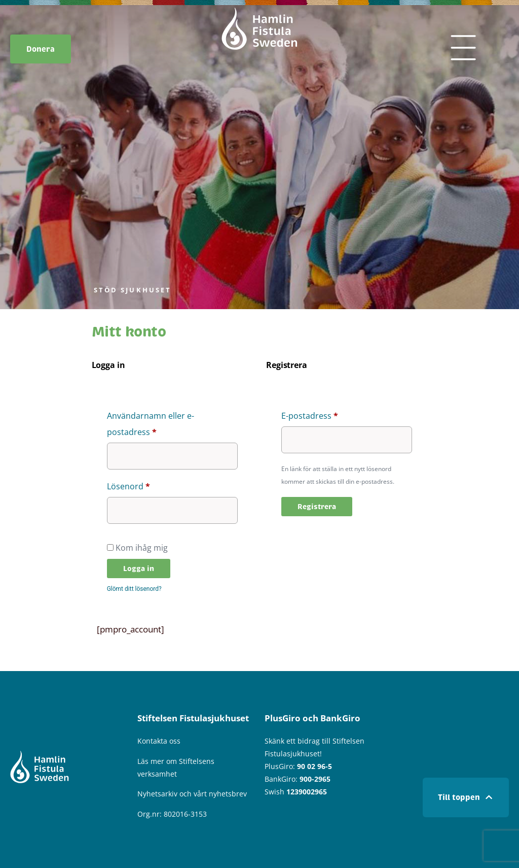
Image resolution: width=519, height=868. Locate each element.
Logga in (138, 568)
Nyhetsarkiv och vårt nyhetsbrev (192, 793)
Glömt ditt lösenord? (134, 588)
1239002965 (306, 791)
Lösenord (153, 485)
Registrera (317, 506)
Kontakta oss (158, 741)
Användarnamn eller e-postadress (156, 423)
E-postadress (334, 414)
